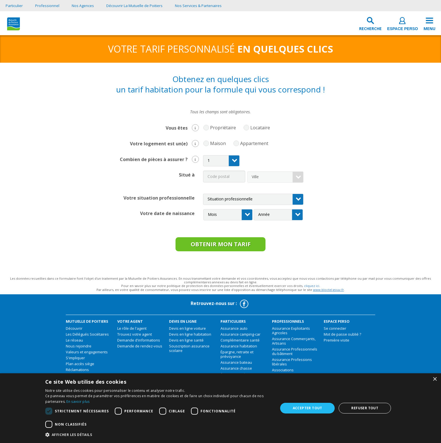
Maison (216, 143)
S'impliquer (75, 360)
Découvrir (74, 330)
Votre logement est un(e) (164, 143)
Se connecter (335, 330)
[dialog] (220, 408)
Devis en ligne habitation (190, 336)
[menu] (429, 25)
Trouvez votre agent (134, 336)
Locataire (259, 127)
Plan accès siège (80, 366)
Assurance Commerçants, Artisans (294, 343)
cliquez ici (311, 288)
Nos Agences (83, 5)
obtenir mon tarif (220, 245)
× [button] (435, 379)
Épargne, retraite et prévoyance (236, 356)
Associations (283, 372)
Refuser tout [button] (364, 408)
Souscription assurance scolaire (189, 350)
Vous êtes (182, 127)
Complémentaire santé (240, 342)
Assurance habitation (238, 348)
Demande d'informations (138, 342)
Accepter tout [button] (307, 408)
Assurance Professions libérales (292, 364)
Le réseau (74, 342)
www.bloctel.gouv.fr (328, 292)
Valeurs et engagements (87, 354)
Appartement (252, 143)
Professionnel (47, 5)
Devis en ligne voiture (187, 330)
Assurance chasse (236, 370)
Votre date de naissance (167, 213)
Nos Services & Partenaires (198, 5)
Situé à (187, 174)
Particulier (14, 5)
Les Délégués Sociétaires (87, 336)
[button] (195, 127)
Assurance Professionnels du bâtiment (294, 353)
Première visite (336, 342)
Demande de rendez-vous (139, 348)
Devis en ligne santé (186, 342)
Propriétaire (221, 127)
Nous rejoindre (78, 348)
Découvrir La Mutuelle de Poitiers (134, 5)
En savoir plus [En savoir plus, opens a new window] (77, 401)
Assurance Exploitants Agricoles (291, 333)
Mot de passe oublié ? (342, 336)
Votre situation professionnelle (159, 197)
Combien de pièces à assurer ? (159, 159)
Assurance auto (234, 330)
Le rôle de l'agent (132, 330)
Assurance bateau (236, 364)
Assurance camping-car (240, 336)
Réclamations (77, 371)
